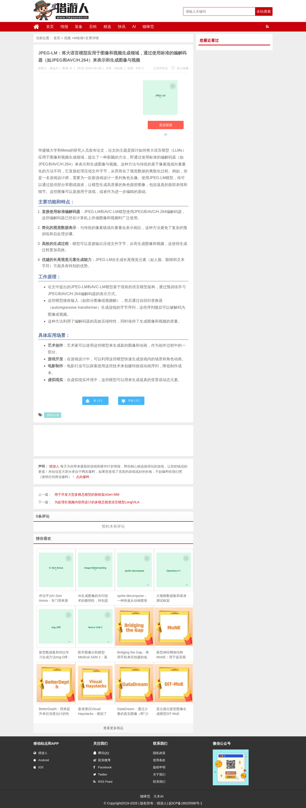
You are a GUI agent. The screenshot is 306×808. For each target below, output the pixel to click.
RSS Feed (102, 781)
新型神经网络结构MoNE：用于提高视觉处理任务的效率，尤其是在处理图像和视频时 (171, 654)
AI (134, 27)
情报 (64, 27)
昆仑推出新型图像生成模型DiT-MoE (171, 711)
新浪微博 (101, 760)
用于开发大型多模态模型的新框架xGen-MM (87, 494)
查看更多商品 (113, 728)
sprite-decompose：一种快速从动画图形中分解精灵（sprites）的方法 (132, 598)
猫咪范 (148, 27)
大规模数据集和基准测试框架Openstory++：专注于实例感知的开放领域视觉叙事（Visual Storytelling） (171, 598)
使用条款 (159, 760)
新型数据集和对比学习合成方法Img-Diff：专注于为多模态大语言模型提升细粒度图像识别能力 (55, 654)
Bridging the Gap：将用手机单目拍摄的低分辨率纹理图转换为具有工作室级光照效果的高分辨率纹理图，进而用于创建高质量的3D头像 (133, 654)
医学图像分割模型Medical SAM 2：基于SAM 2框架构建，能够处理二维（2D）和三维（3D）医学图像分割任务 (93, 654)
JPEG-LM (52, 415)
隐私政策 (159, 753)
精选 (107, 27)
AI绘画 (78, 38)
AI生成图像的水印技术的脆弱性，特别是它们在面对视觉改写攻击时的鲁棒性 (93, 598)
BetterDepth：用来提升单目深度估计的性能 (54, 711)
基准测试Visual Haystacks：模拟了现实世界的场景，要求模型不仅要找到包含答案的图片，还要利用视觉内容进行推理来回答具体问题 (93, 711)
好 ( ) (97, 400)
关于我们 (159, 774)
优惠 (67, 38)
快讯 (122, 27)
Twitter (100, 774)
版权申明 (159, 767)
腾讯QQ (101, 753)
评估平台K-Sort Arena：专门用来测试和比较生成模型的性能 (54, 598)
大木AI (158, 796)
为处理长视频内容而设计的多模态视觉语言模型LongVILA (97, 502)
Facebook (102, 767)
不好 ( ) (133, 400)
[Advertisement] (88, 111)
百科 (93, 27)
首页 (50, 27)
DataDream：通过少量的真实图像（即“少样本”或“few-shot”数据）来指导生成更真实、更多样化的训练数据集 (132, 711)
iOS (38, 767)
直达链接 (165, 125)
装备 (78, 27)
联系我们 (159, 781)
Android (41, 760)
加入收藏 (179, 68)
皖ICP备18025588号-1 (185, 803)
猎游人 (40, 753)
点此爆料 (82, 477)
